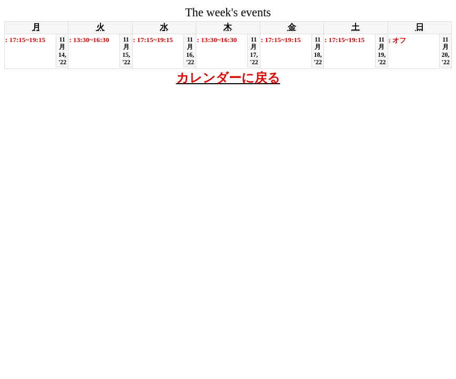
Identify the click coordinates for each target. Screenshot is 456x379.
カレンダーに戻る (228, 78)
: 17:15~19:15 (25, 40)
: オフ (398, 40)
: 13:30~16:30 (89, 40)
